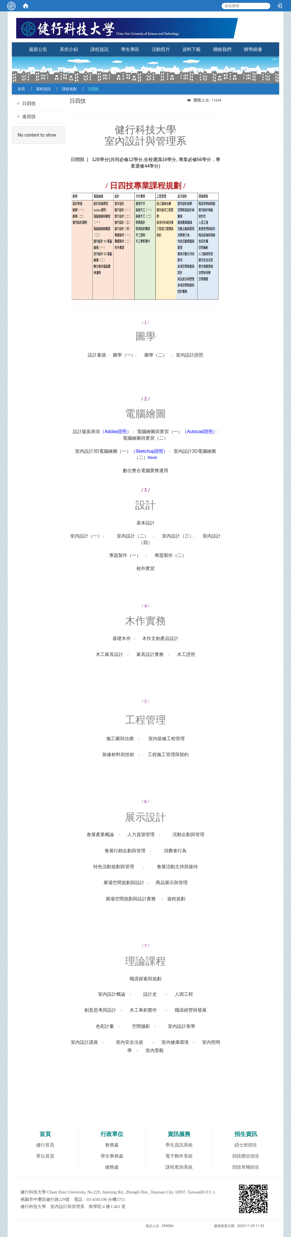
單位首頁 (45, 1156)
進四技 (29, 116)
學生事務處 (112, 1156)
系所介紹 (69, 49)
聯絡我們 (222, 49)
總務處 (112, 1167)
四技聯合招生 (245, 1156)
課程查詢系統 (179, 1167)
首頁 (21, 89)
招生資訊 (245, 1134)
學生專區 (130, 49)
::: (276, 40)
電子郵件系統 (179, 1156)
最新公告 (38, 49)
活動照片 (161, 49)
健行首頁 (45, 1145)
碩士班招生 (245, 1145)
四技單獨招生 (245, 1167)
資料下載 (191, 49)
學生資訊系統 (179, 1145)
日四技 (29, 103)
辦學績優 (253, 49)
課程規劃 (69, 89)
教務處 (112, 1145)
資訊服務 (179, 1134)
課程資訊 (99, 49)
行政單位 (112, 1134)
